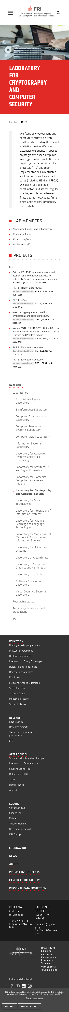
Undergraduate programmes (24, 645)
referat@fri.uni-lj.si (46, 932)
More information (34, 1000)
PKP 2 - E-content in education (28, 347)
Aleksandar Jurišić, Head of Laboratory (32, 229)
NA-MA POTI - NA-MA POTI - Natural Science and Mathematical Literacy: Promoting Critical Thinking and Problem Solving (36, 331)
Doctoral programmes (20, 656)
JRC (11, 740)
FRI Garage (15, 834)
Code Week (15, 812)
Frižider (13, 818)
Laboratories (16, 721)
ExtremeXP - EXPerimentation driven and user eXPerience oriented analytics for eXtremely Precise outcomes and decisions (35, 275)
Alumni (13, 790)
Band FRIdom (16, 784)
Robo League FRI (18, 774)
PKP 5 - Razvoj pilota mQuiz (27, 287)
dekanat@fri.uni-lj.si (21, 925)
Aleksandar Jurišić (22, 234)
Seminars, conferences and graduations (23, 734)
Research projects (18, 726)
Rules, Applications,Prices (23, 666)
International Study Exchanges (25, 661)
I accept (9, 1008)
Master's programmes (21, 650)
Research (15, 385)
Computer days (17, 807)
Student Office (17, 693)
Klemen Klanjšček (22, 239)
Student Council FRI (19, 768)
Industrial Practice (19, 698)
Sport (12, 779)
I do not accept (29, 1008)
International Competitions (23, 763)
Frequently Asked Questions (24, 682)
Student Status (17, 704)
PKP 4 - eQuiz (20, 300)
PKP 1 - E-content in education (28, 359)
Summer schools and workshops (26, 758)
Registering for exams (21, 672)
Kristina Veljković (21, 244)
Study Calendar (17, 688)
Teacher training (18, 823)
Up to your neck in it (20, 829)
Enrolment (15, 677)
